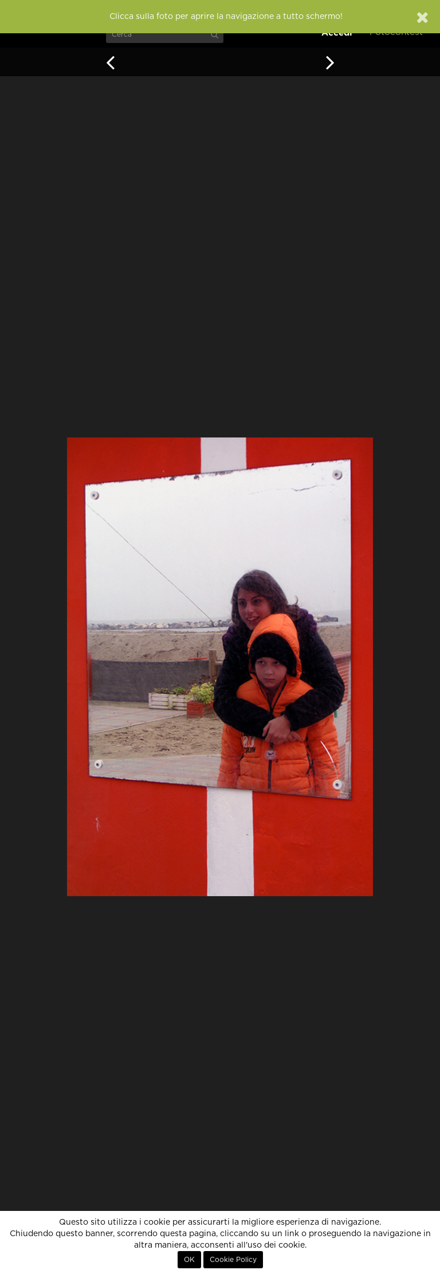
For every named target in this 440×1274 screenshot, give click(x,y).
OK (189, 1259)
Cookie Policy (233, 1259)
